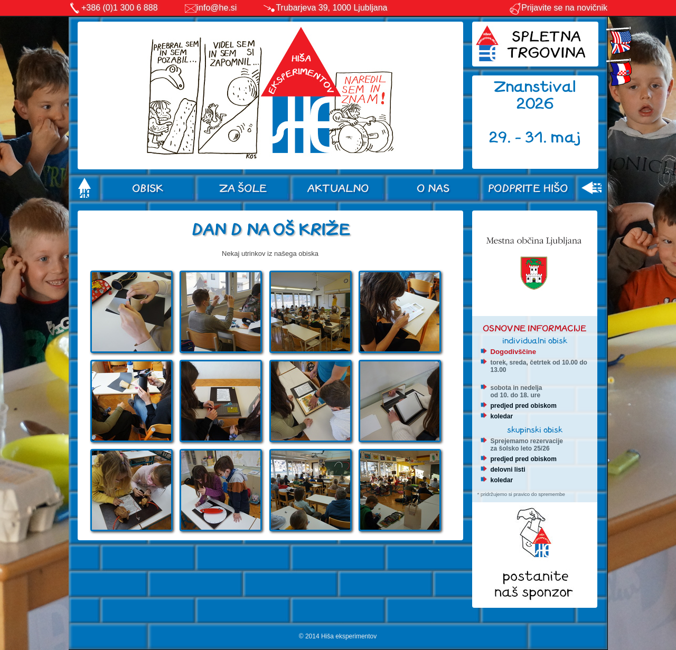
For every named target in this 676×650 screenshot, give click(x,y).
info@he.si (217, 7)
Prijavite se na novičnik (558, 7)
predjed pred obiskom (524, 405)
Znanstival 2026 (535, 95)
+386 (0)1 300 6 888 (119, 7)
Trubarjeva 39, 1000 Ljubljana (331, 7)
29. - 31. (520, 137)
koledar (502, 416)
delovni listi (508, 469)
